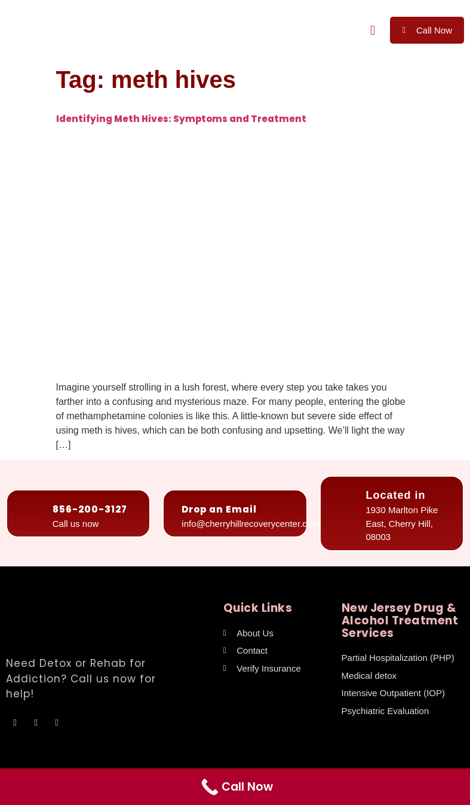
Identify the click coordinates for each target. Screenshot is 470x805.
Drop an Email (219, 509)
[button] (372, 30)
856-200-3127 (90, 509)
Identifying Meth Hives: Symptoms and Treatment (181, 118)
